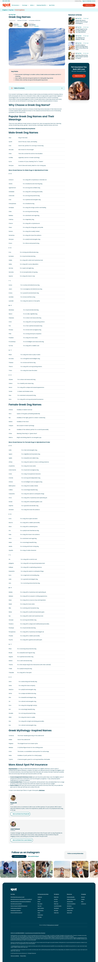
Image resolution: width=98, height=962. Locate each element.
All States (40, 917)
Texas (39, 912)
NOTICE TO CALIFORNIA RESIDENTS (18, 933)
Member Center (70, 908)
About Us (83, 897)
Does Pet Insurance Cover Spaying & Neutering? (21, 901)
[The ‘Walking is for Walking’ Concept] (78, 38)
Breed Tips (56, 897)
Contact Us (83, 903)
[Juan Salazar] (25, 25)
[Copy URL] (47, 20)
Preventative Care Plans (16, 910)
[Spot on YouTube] (86, 889)
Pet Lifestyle (56, 908)
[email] (45, 20)
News (82, 901)
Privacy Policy (23, 955)
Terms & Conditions (71, 903)
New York (39, 906)
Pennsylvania (40, 910)
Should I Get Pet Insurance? (16, 912)
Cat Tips (56, 899)
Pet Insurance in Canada (52, 925)
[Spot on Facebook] (75, 889)
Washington (40, 914)
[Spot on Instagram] (73, 889)
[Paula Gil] (11, 25)
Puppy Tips (56, 912)
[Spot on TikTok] (80, 889)
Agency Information (71, 899)
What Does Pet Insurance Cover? (17, 897)
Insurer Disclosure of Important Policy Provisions (35, 933)
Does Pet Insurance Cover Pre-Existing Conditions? (21, 899)
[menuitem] (16, 5)
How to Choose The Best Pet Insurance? (19, 906)
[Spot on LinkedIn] (77, 889)
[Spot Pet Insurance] (14, 889)
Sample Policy (70, 901)
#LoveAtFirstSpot (33, 856)
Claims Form (70, 910)
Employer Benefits (70, 897)
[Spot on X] (82, 889)
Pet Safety (56, 910)
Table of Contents (36, 88)
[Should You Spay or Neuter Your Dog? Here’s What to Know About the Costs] (78, 46)
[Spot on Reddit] (84, 889)
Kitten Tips (56, 903)
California (40, 897)
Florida (39, 899)
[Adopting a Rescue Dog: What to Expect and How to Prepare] (78, 56)
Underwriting (78, 1)
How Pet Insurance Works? (16, 903)
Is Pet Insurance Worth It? (16, 908)
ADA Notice (69, 906)
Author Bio (19, 26)
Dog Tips (56, 901)
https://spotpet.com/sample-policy (65, 935)
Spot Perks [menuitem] (52, 5)
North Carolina (41, 908)
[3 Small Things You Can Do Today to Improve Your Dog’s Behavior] (78, 29)
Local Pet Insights (57, 906)
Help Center (69, 912)
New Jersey (40, 903)
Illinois (39, 901)
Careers (82, 899)
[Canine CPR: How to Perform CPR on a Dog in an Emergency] (78, 21)
